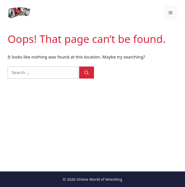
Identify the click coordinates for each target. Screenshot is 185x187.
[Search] (86, 73)
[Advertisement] (92, 121)
